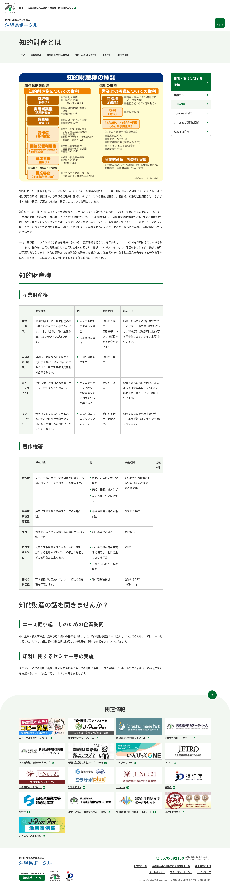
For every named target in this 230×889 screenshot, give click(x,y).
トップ (22, 54)
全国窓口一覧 (140, 866)
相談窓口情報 (181, 131)
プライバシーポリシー (181, 872)
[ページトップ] (212, 695)
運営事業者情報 (203, 866)
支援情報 (106, 54)
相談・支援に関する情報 (85, 54)
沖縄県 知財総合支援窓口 (58, 54)
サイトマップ (204, 872)
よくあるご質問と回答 (186, 122)
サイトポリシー (157, 872)
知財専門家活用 (184, 113)
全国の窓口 (36, 54)
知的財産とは (183, 104)
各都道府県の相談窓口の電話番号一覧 (171, 866)
